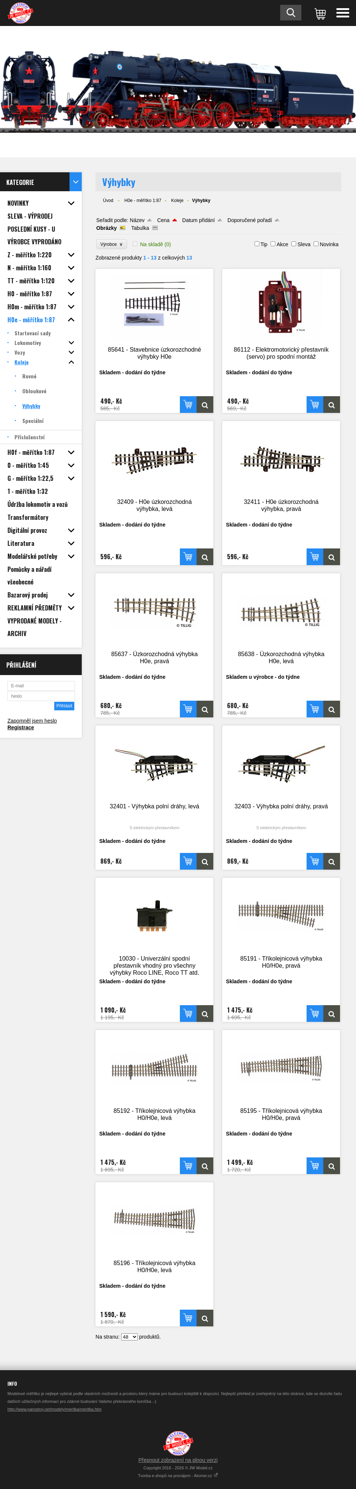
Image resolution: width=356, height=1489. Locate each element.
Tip (264, 244)
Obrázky (106, 228)
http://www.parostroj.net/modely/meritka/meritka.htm (54, 1409)
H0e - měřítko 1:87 (142, 200)
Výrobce (111, 244)
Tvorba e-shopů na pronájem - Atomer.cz (178, 1475)
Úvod (108, 200)
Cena (163, 220)
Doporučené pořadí (249, 220)
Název (137, 220)
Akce (282, 244)
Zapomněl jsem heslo (32, 721)
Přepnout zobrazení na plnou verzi (177, 1460)
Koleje (177, 200)
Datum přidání (198, 220)
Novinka (329, 244)
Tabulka (140, 228)
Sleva (303, 244)
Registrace (20, 727)
